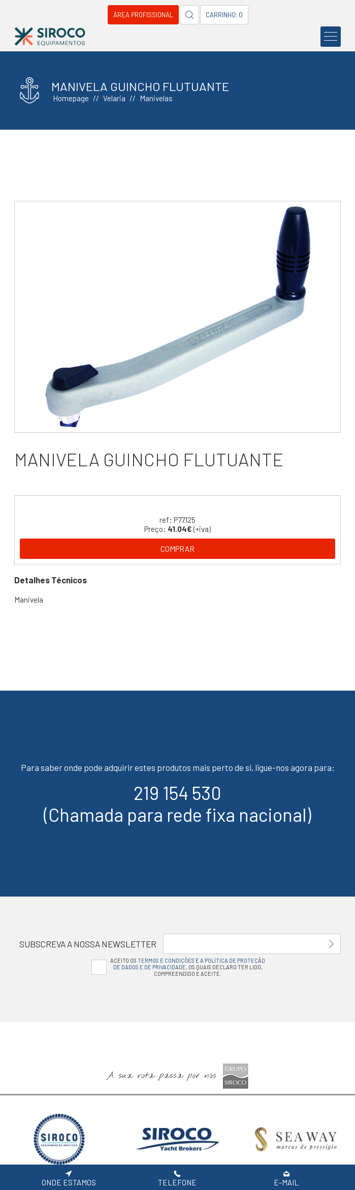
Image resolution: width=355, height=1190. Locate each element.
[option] (178, 316)
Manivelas (156, 98)
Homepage (71, 98)
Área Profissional (143, 15)
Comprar (177, 548)
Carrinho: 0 (224, 15)
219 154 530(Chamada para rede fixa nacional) (177, 803)
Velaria (114, 98)
